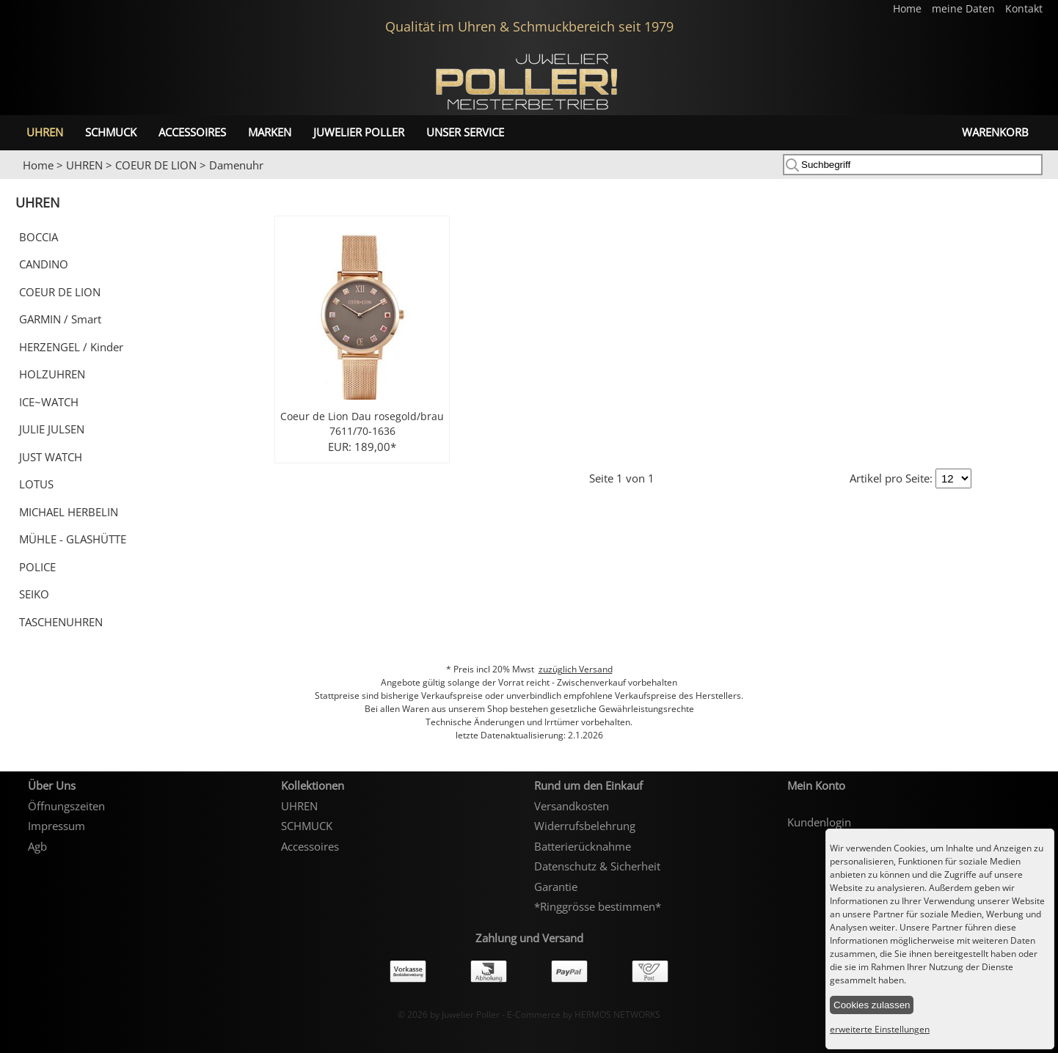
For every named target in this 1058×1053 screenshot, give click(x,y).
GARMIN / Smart (60, 319)
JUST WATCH (50, 457)
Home (908, 8)
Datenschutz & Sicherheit (597, 866)
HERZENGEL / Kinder (71, 347)
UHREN (44, 132)
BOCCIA (38, 237)
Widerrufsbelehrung (584, 825)
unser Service (465, 132)
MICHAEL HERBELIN (68, 512)
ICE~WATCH (49, 402)
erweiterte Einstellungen (880, 1029)
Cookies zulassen (871, 1004)
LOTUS (36, 484)
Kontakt (1024, 8)
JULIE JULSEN (51, 429)
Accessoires (192, 132)
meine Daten (965, 8)
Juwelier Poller (358, 132)
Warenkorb (995, 132)
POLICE (37, 566)
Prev (20, 179)
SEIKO (34, 594)
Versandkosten (571, 806)
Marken (269, 132)
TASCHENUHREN (61, 621)
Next (1039, 179)
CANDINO (43, 264)
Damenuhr (236, 165)
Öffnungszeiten (66, 806)
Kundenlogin (819, 822)
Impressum (56, 825)
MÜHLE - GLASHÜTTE (72, 539)
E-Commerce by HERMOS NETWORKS (583, 1014)
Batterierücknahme (582, 846)
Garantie (555, 886)
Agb (37, 846)
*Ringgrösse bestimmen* (597, 906)
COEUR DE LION (156, 165)
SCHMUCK (110, 132)
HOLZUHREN (52, 374)
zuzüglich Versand (576, 669)
